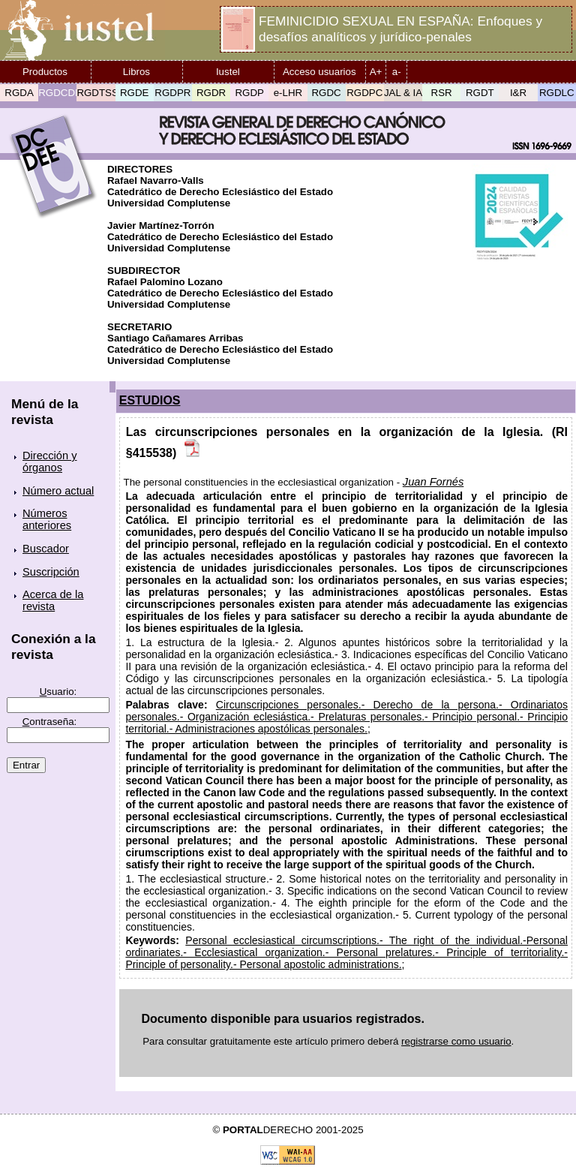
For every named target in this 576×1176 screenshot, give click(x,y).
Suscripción (51, 572)
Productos (45, 71)
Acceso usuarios (319, 71)
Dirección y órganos (49, 462)
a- (396, 71)
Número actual (58, 491)
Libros (136, 71)
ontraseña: (49, 721)
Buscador (45, 549)
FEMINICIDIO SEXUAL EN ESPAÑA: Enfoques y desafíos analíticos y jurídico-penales (400, 29)
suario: (58, 691)
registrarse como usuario (456, 1041)
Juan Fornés (433, 482)
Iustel (228, 71)
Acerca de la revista (52, 600)
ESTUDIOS (150, 400)
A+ (376, 71)
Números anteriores (46, 519)
